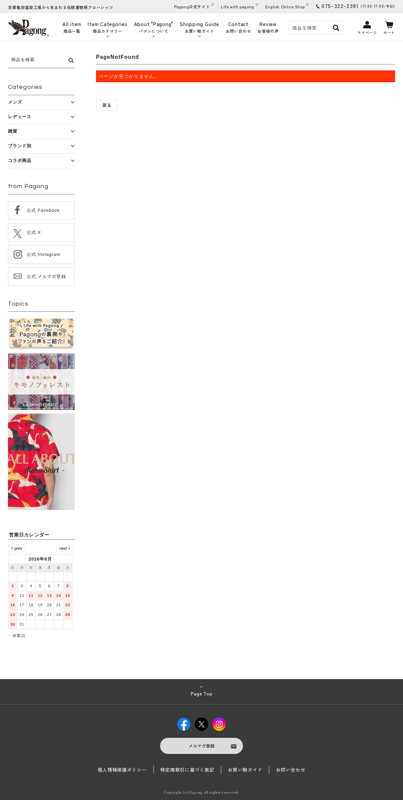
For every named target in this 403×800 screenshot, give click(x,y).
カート (389, 28)
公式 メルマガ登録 (46, 276)
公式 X (34, 232)
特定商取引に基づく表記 (187, 769)
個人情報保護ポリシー (122, 769)
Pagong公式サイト (192, 6)
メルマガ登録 (201, 746)
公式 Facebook (43, 210)
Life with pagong (237, 6)
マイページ (367, 28)
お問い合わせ (290, 769)
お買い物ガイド (245, 769)
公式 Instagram (43, 254)
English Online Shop (285, 6)
